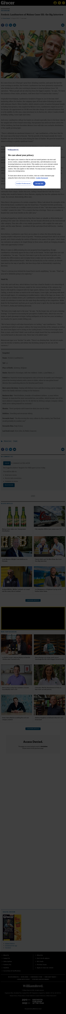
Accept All (39, 183)
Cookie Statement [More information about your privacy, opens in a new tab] (42, 178)
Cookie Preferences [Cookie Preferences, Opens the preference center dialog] (23, 183)
